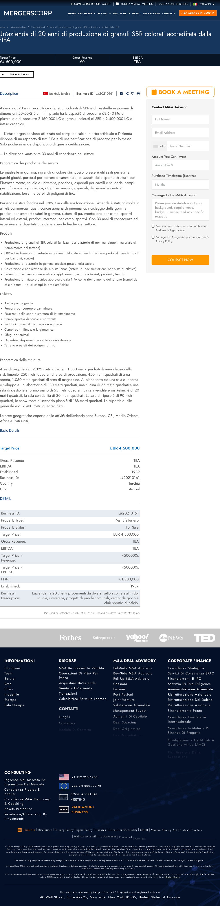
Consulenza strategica (186, 668)
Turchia (65, 93)
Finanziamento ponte (185, 714)
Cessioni (120, 684)
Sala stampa (14, 708)
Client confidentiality (123, 831)
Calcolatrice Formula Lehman (82, 700)
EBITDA (138, 57)
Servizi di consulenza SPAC (191, 673)
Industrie (121, 13)
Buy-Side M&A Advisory (132, 673)
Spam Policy (85, 830)
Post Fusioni (123, 696)
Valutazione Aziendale (131, 708)
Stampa (10, 702)
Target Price (8, 57)
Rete (8, 684)
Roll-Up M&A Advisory (131, 678)
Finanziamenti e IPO (185, 678)
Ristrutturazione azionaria (189, 708)
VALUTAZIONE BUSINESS (173, 4)
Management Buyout (130, 714)
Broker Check (173, 876)
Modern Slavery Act (164, 833)
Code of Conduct (191, 835)
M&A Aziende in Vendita (198, 12)
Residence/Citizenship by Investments (25, 817)
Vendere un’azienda (75, 688)
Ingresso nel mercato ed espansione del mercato (25, 782)
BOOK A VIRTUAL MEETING (84, 797)
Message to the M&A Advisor (174, 195)
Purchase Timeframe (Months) (174, 176)
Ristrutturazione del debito (190, 702)
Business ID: (85, 93)
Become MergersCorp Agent (91, 4)
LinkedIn (26, 830)
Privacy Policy (64, 830)
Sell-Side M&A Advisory (132, 668)
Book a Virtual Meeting (134, 4)
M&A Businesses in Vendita (81, 668)
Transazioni (151, 13)
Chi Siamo (86, 13)
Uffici (136, 13)
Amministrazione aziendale (190, 690)
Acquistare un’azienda (77, 683)
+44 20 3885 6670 (86, 786)
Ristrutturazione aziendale (190, 696)
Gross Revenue (82, 57)
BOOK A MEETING (180, 92)
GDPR (144, 832)
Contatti (168, 13)
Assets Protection (18, 809)
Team (8, 673)
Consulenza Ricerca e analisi (22, 791)
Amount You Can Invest (169, 156)
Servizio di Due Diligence (189, 684)
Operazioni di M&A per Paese (78, 675)
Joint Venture (124, 702)
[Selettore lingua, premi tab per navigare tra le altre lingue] (205, 4)
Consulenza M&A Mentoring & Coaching (27, 801)
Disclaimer (45, 830)
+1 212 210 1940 (85, 777)
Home (72, 13)
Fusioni (119, 690)
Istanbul (54, 93)
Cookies (100, 830)
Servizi (104, 13)
